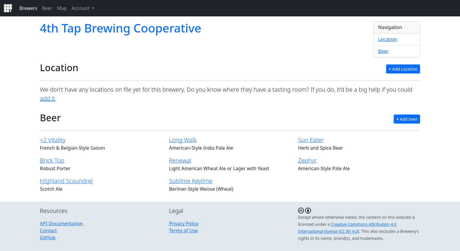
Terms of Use (183, 230)
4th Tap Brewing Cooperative (120, 28)
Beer (47, 8)
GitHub (47, 237)
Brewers (28, 8)
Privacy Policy (184, 223)
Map (62, 8)
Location (387, 39)
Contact (48, 230)
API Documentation (61, 223)
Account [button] (81, 8)
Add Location (403, 69)
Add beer (406, 119)
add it (47, 98)
